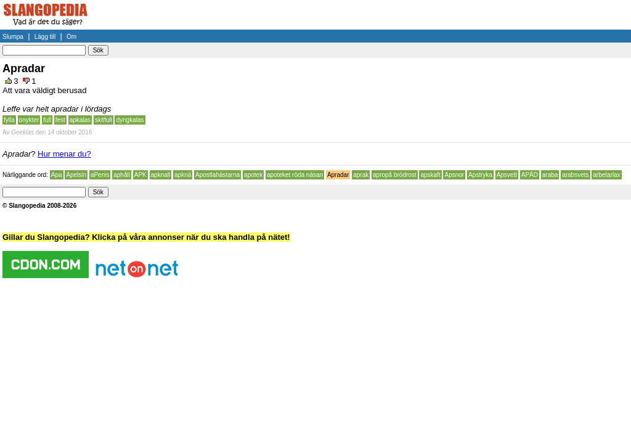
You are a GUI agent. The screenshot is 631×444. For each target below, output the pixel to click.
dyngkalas (130, 120)
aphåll (121, 174)
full (47, 120)
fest (60, 120)
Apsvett (507, 174)
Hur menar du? (64, 153)
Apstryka (480, 174)
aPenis (100, 174)
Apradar (338, 174)
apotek (253, 174)
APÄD (529, 174)
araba (550, 174)
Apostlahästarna (217, 174)
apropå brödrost (395, 174)
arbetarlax (606, 174)
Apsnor (454, 174)
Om (71, 36)
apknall (161, 174)
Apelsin (76, 174)
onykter (29, 120)
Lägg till (45, 36)
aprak (360, 174)
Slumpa (12, 36)
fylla (9, 120)
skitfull (103, 120)
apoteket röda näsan (295, 174)
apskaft (430, 174)
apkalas (80, 120)
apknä (182, 174)
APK (140, 174)
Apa (56, 174)
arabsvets (575, 174)
